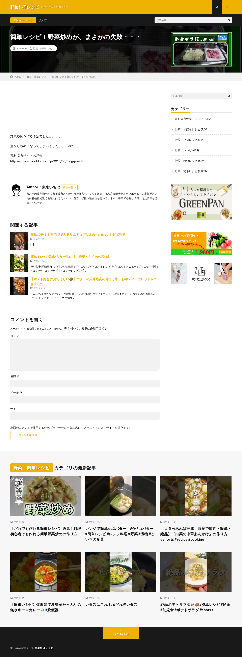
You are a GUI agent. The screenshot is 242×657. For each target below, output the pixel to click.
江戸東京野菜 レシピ (189, 118)
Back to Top (121, 633)
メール (16, 392)
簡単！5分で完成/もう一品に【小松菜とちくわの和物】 (70, 256)
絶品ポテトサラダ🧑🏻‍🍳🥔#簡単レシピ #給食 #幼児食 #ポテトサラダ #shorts (195, 607)
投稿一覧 (68, 187)
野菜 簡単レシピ (42, 48)
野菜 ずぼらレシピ (187, 129)
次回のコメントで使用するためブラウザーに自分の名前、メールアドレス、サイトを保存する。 (71, 427)
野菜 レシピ (183, 150)
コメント (16, 335)
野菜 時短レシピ (186, 160)
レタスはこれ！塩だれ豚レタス (111, 604)
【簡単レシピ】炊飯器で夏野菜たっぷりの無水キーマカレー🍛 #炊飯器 (45, 607)
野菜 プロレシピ (186, 139)
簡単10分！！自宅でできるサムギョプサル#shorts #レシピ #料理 (77, 234)
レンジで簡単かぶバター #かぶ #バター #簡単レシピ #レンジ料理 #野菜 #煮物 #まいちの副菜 (120, 534)
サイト (14, 408)
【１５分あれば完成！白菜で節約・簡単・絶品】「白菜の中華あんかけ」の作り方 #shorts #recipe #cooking (195, 534)
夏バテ (43, 20)
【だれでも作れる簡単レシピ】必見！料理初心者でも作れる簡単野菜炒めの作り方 (45, 531)
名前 (14, 376)
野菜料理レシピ (44, 648)
